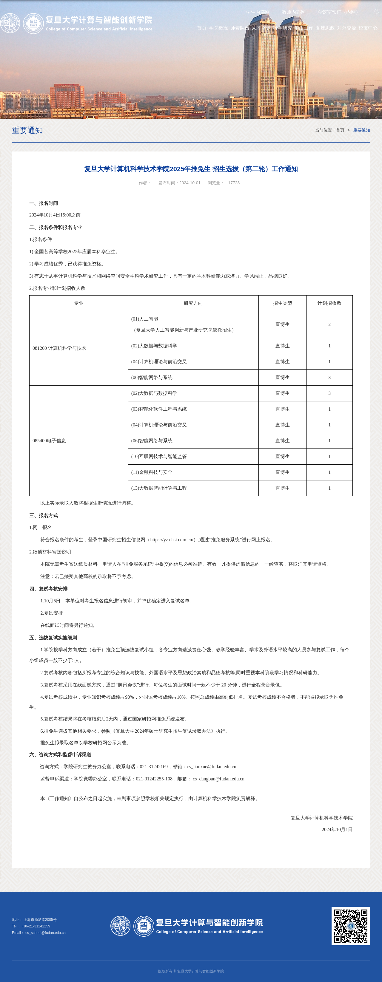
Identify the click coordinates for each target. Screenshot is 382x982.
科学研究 (282, 27)
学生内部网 (258, 12)
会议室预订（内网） (339, 12)
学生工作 (303, 27)
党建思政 (325, 27)
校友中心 (368, 27)
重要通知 (361, 130)
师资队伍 (239, 27)
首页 (202, 27)
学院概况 (218, 27)
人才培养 (261, 27)
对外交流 (346, 27)
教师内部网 (294, 12)
